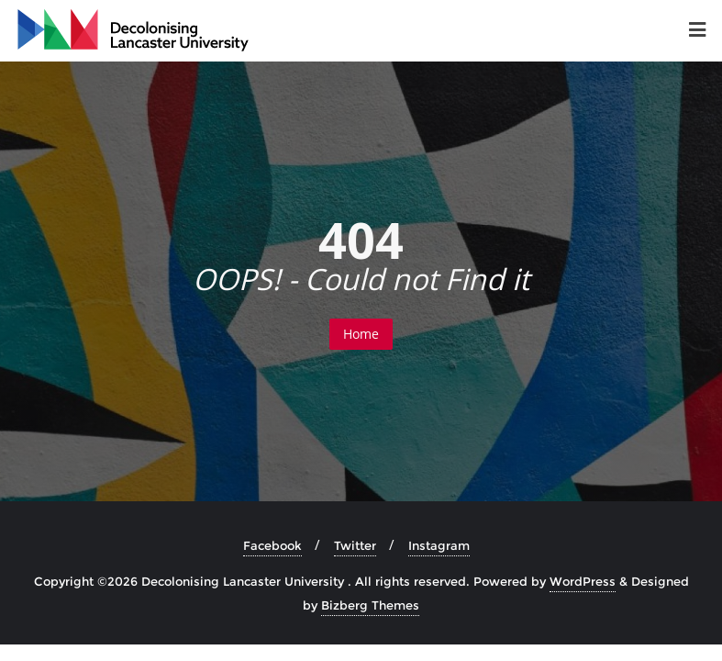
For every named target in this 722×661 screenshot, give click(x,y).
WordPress (583, 581)
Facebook (272, 545)
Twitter (355, 545)
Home (361, 333)
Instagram (439, 545)
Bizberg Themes (370, 605)
